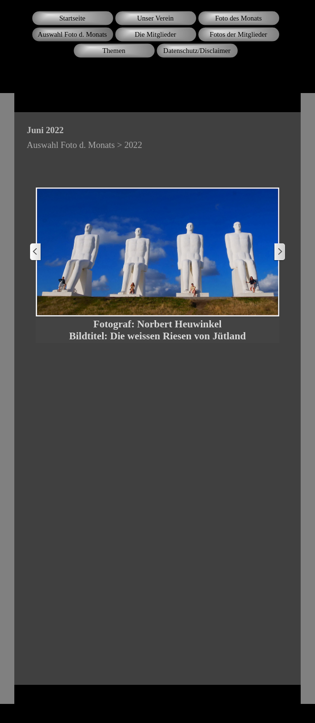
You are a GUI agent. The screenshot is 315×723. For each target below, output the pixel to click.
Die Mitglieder (155, 34)
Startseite (72, 18)
